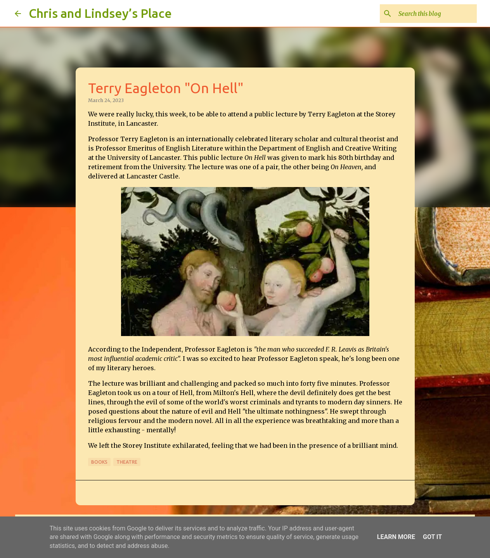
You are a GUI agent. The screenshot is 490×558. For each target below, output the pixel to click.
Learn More (396, 537)
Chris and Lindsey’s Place (100, 13)
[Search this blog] (436, 13)
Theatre (126, 461)
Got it (432, 537)
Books (99, 461)
